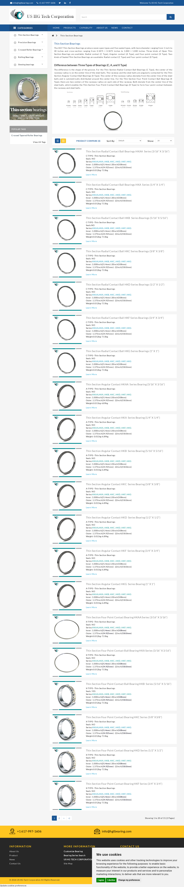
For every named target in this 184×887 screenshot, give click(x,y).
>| (69, 818)
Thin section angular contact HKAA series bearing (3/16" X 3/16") (125, 384)
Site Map (68, 863)
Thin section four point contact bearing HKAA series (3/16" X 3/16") (126, 617)
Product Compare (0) (88, 141)
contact (127, 27)
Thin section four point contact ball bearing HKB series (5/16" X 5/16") (128, 683)
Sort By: (111, 140)
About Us (14, 851)
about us (102, 27)
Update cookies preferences (13, 885)
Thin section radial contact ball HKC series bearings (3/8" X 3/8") (125, 251)
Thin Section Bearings (28, 35)
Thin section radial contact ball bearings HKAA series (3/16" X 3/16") (128, 151)
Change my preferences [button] (129, 880)
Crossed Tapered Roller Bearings (26, 135)
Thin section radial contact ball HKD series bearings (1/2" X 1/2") (125, 284)
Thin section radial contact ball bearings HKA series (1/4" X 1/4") (125, 184)
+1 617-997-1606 (46, 3)
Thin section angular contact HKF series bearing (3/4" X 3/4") (123, 550)
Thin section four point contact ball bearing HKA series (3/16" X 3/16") (128, 650)
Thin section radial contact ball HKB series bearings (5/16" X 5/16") (127, 218)
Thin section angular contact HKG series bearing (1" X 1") (120, 584)
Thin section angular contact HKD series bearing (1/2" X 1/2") (123, 517)
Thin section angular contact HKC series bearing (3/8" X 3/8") (123, 484)
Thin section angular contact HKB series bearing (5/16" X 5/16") (124, 450)
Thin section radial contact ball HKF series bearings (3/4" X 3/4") (125, 317)
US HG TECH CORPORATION (78, 859)
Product (13, 855)
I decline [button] (111, 880)
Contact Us (15, 863)
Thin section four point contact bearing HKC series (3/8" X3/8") (124, 717)
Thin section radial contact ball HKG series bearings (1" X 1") (122, 351)
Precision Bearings (28, 42)
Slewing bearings (28, 64)
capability (86, 27)
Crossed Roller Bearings (28, 49)
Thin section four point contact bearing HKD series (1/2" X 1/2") (124, 750)
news (114, 27)
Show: (150, 140)
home (56, 27)
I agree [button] (101, 880)
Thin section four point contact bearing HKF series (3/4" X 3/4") (124, 783)
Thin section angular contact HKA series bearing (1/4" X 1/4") (123, 417)
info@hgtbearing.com (21, 3)
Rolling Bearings (28, 57)
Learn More (91, 174)
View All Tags (39, 142)
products (70, 27)
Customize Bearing (73, 851)
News (12, 859)
